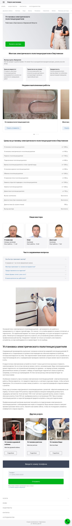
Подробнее (10, 453)
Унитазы (17, 10)
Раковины (37, 10)
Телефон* (12, 472)
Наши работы (12, 6)
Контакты (23, 6)
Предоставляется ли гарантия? (15, 270)
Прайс (3, 6)
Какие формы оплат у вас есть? (15, 274)
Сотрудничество (34, 6)
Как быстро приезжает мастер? (15, 259)
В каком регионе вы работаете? (15, 278)
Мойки (54, 10)
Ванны (30, 10)
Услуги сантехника (14, 2)
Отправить (36, 481)
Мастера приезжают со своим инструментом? (20, 267)
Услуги (5, 498)
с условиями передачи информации (16, 487)
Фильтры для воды (63, 10)
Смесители (46, 10)
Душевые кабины (7, 10)
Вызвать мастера (15, 44)
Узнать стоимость (13, 128)
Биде (24, 10)
